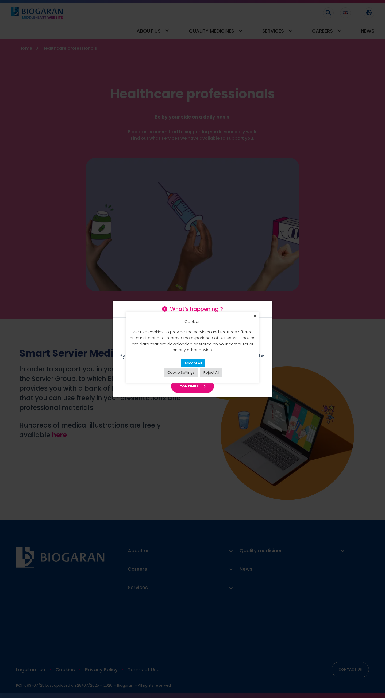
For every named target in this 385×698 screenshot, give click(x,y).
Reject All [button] (211, 375)
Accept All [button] (193, 365)
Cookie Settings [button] (181, 375)
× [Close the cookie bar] (255, 319)
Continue (192, 386)
